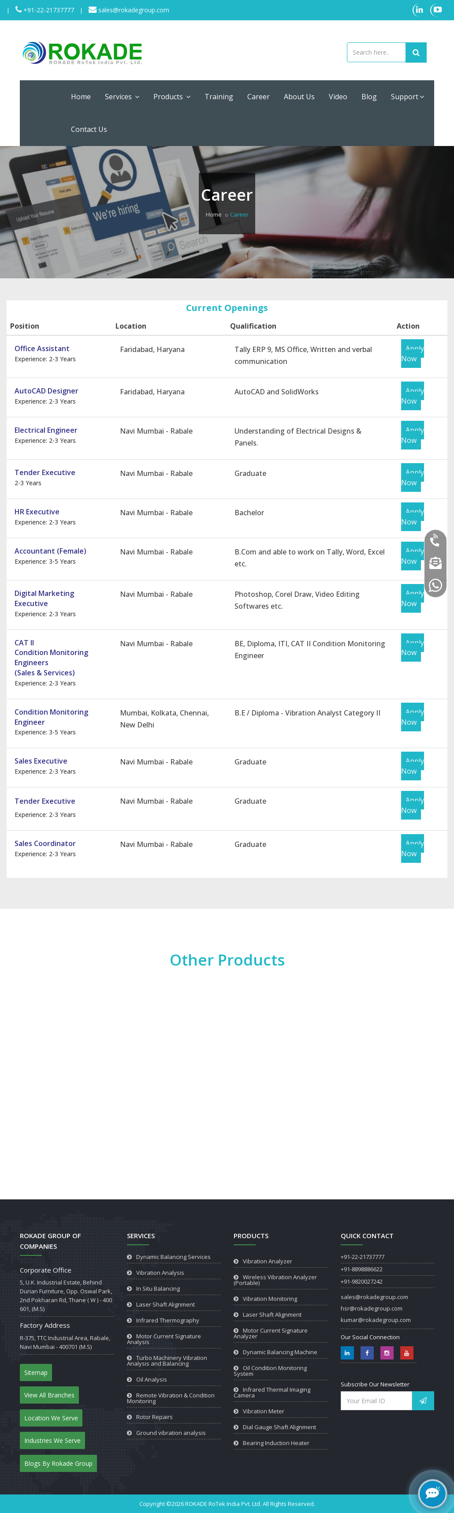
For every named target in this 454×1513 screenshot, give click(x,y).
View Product (43, 1156)
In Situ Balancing (158, 1288)
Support (407, 96)
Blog (369, 96)
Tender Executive (45, 472)
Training (219, 96)
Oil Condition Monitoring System (270, 1371)
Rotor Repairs (154, 1417)
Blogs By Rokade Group (58, 1463)
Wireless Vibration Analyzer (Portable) (275, 1280)
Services (122, 96)
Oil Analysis (151, 1379)
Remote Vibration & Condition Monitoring (171, 1398)
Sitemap (36, 1372)
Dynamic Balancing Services (173, 1257)
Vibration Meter (263, 1411)
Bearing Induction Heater (276, 1443)
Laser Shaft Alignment (165, 1304)
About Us (299, 96)
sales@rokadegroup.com (133, 10)
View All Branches (49, 1395)
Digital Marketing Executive (44, 598)
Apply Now (412, 353)
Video (338, 96)
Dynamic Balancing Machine (280, 1352)
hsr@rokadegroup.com (371, 1308)
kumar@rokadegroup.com (376, 1320)
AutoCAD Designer (46, 391)
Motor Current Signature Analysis (164, 1339)
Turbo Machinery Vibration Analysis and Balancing (167, 1360)
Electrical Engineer (46, 430)
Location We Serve (51, 1418)
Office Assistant (42, 348)
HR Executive (37, 512)
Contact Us (89, 129)
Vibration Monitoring (270, 1299)
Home (81, 96)
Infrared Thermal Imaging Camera (272, 1392)
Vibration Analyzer (267, 1261)
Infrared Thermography (167, 1320)
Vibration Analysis (160, 1273)
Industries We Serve (52, 1440)
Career (258, 96)
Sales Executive (41, 761)
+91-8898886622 (362, 1269)
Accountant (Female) (50, 551)
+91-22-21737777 (48, 10)
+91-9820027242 (362, 1281)
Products (171, 96)
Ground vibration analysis (171, 1433)
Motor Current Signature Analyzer (271, 1333)
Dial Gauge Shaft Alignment (279, 1427)
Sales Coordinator (45, 843)
